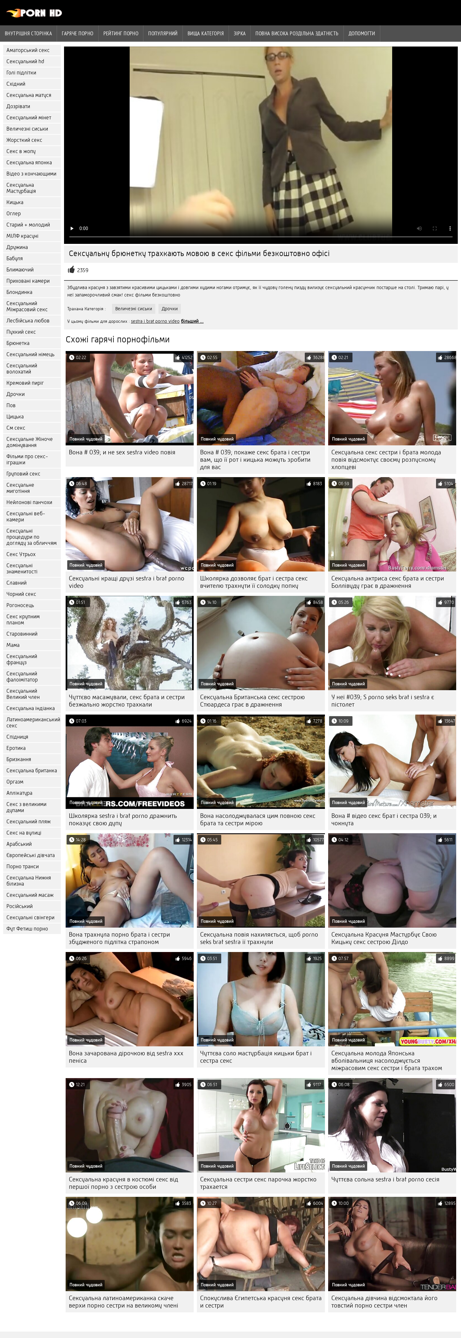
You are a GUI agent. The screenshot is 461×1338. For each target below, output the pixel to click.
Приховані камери (28, 281)
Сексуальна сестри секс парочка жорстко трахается (258, 1183)
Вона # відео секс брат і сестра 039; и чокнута (384, 819)
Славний (16, 583)
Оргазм (14, 782)
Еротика (16, 748)
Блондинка (19, 292)
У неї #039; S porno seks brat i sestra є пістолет (382, 700)
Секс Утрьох (21, 554)
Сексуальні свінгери (30, 917)
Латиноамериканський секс (33, 722)
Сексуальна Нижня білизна (28, 881)
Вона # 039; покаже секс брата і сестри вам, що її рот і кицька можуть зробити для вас (255, 460)
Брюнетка (17, 343)
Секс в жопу (21, 151)
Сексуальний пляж (28, 822)
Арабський (19, 844)
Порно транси (22, 866)
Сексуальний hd (25, 61)
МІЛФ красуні (22, 236)
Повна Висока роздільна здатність (296, 33)
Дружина (17, 247)
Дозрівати (18, 106)
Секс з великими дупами (26, 807)
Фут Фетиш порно (27, 929)
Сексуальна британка (31, 771)
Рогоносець (20, 605)
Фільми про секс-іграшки (27, 459)
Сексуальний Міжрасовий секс (27, 306)
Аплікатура (19, 793)
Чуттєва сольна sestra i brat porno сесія (385, 1179)
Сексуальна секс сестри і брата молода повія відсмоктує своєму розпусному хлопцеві (386, 460)
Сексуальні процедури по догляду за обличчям (31, 537)
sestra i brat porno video (155, 321)
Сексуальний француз (21, 659)
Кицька (14, 202)
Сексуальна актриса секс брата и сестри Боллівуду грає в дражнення (387, 582)
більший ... (192, 321)
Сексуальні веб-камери (25, 516)
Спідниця (17, 737)
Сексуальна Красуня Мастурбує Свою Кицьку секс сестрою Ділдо (384, 938)
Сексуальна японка (29, 162)
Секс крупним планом (23, 619)
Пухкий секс (21, 332)
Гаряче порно (77, 33)
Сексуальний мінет (28, 118)
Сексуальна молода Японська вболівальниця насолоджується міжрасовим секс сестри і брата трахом (386, 1061)
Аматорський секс (28, 50)
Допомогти (362, 33)
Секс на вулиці (23, 833)
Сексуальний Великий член (23, 694)
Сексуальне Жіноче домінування (29, 442)
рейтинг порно (121, 33)
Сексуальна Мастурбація (21, 188)
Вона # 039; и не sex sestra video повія (122, 452)
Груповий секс (23, 474)
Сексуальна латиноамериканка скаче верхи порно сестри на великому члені (123, 1301)
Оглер (13, 213)
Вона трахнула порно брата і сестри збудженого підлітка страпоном (119, 938)
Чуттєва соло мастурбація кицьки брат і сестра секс (256, 1057)
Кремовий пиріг (25, 383)
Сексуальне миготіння (20, 488)
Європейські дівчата (30, 855)
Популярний (163, 33)
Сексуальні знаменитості (21, 568)
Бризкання (18, 759)
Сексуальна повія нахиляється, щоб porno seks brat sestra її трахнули (259, 938)
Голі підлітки (21, 73)
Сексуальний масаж (29, 895)
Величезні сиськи (27, 129)
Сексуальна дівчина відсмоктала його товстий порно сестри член (384, 1301)
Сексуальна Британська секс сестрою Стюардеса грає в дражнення (252, 700)
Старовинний (21, 634)
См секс (15, 428)
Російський (19, 906)
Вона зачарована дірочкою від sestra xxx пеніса (126, 1057)
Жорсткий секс (24, 140)
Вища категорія (206, 33)
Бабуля (14, 258)
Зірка (240, 33)
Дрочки (15, 394)
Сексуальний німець (30, 354)
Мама (13, 645)
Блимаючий (20, 270)
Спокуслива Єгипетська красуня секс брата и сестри (261, 1301)
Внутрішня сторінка (28, 33)
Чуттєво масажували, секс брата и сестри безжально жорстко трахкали (127, 700)
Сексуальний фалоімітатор (22, 677)
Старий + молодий (28, 225)
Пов (11, 405)
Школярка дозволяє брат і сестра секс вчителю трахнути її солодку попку (254, 582)
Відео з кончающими (31, 174)
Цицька (15, 417)
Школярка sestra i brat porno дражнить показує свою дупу (123, 819)
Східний (15, 84)
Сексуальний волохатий (21, 369)
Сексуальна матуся (28, 95)
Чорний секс (21, 594)
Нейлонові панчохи (29, 502)
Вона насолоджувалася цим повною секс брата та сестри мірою (257, 819)
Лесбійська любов (28, 321)
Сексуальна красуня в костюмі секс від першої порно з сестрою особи (123, 1183)
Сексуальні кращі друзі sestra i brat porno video (126, 582)
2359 (82, 270)
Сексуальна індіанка (30, 708)
